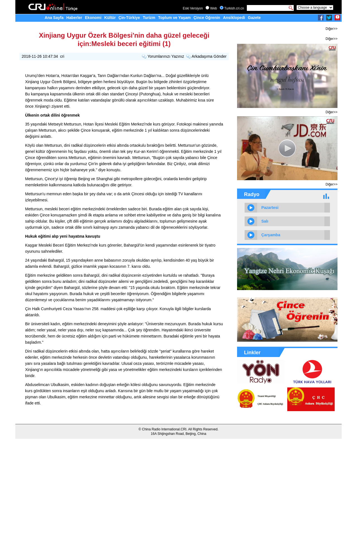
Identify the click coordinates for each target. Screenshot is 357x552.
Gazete (254, 17)
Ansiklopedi (234, 17)
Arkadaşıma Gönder (209, 56)
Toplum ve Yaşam (174, 17)
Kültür (110, 17)
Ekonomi (93, 17)
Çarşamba (270, 235)
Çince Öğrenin (207, 17)
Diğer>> (331, 29)
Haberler (74, 17)
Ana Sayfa (54, 17)
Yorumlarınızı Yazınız (166, 56)
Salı (264, 221)
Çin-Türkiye (129, 17)
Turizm (149, 17)
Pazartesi (269, 207)
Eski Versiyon (193, 8)
